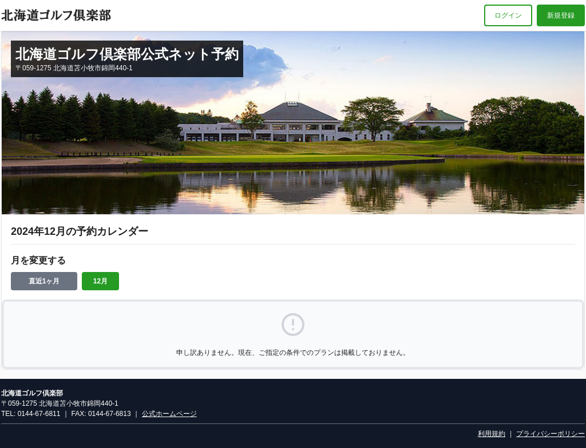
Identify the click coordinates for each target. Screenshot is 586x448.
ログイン (508, 15)
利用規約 (491, 434)
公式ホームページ (169, 414)
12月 (100, 281)
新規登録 (561, 15)
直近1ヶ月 (44, 281)
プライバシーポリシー (550, 434)
